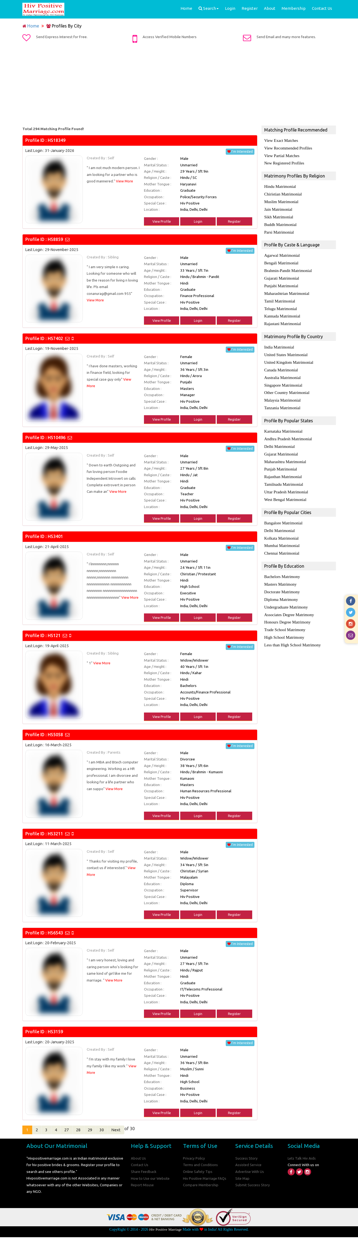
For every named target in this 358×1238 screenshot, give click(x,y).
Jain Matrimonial (278, 208)
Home (186, 8)
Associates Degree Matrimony (289, 603)
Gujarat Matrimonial (281, 446)
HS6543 (55, 932)
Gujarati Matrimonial (281, 275)
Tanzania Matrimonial (282, 401)
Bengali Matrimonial (281, 260)
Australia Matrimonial (282, 371)
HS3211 (55, 833)
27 (71, 1130)
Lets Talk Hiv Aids (302, 1159)
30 (111, 1130)
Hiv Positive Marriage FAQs (205, 1179)
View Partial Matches (281, 155)
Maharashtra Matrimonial (285, 453)
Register (250, 8)
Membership (294, 8)
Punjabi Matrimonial (281, 282)
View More (125, 181)
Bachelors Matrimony (282, 566)
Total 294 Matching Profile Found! (53, 129)
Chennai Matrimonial (281, 543)
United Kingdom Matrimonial (288, 357)
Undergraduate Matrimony (286, 595)
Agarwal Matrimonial (282, 253)
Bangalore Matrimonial (283, 513)
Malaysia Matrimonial (282, 394)
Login (230, 8)
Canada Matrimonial (281, 364)
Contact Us (322, 8)
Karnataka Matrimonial (283, 424)
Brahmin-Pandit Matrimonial (288, 267)
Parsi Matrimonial (279, 230)
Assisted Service (249, 1165)
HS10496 (56, 437)
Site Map (242, 1179)
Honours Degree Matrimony (287, 610)
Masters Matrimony (280, 573)
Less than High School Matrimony (292, 632)
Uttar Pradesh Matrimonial (286, 483)
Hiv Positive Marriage (165, 1230)
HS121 (54, 635)
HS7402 (55, 338)
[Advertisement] (179, 85)
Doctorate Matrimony (282, 581)
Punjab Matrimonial (280, 461)
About (269, 8)
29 (97, 1130)
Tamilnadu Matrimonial (283, 475)
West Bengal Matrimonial (285, 490)
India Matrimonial (279, 342)
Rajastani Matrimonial (282, 319)
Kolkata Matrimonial (281, 528)
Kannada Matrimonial (282, 312)
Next (126, 1130)
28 (84, 1130)
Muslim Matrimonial (281, 200)
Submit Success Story (253, 1185)
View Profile (161, 221)
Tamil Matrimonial (279, 297)
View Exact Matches (281, 140)
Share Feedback (144, 1172)
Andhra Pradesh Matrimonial (288, 431)
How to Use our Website (151, 1179)
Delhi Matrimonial (279, 439)
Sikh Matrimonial (278, 215)
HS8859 (55, 239)
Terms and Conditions (201, 1165)
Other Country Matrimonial (286, 386)
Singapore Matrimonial (283, 379)
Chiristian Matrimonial (283, 193)
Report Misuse (143, 1185)
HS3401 (55, 536)
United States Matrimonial (286, 349)
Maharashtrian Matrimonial (286, 290)
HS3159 (55, 1031)
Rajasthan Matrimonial (283, 468)
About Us (138, 1159)
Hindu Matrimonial (280, 186)
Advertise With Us (250, 1172)
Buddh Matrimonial (280, 222)
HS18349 (56, 140)
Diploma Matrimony (281, 588)
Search (208, 8)
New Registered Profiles (284, 162)
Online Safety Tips (198, 1172)
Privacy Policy (194, 1159)
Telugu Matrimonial (280, 304)
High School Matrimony (284, 625)
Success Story (246, 1159)
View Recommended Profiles (288, 148)
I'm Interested (240, 151)
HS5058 (55, 734)
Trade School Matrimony (284, 617)
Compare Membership (201, 1185)
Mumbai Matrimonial (282, 535)
